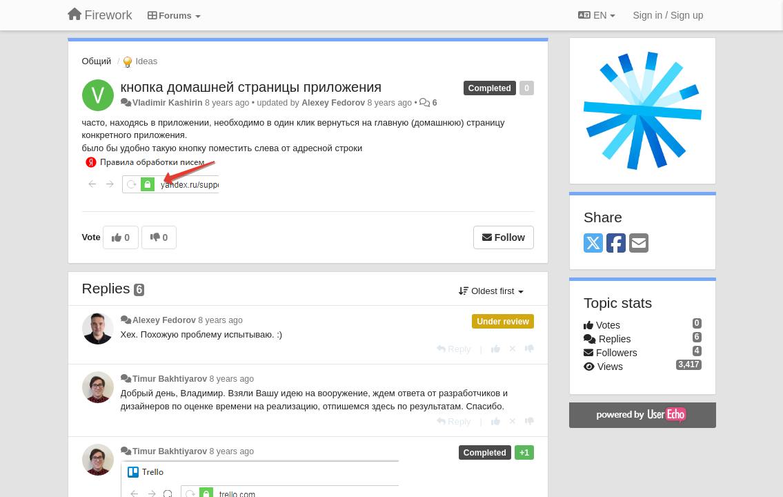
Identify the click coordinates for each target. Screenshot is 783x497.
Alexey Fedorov (333, 103)
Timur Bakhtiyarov (169, 379)
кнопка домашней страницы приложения (251, 87)
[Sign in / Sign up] (668, 15)
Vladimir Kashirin (167, 103)
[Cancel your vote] (512, 349)
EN (596, 15)
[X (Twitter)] (593, 244)
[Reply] (454, 349)
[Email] (638, 244)
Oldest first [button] (491, 291)
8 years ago (220, 320)
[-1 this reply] (529, 349)
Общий (97, 61)
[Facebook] (616, 244)
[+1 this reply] (495, 349)
